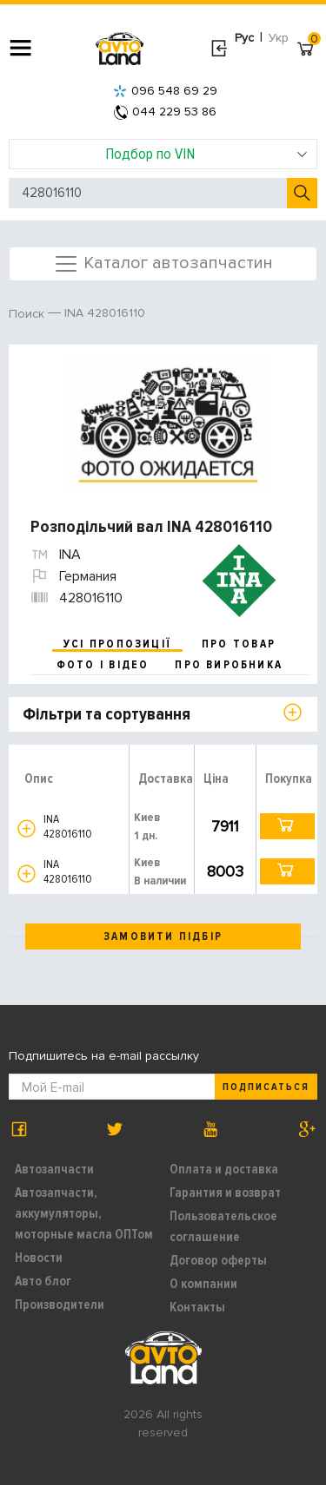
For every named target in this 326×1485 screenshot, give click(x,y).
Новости (39, 1257)
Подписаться (266, 1087)
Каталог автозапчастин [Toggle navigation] (163, 264)
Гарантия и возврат (225, 1192)
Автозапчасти (54, 1169)
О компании (203, 1283)
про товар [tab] (239, 644)
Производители (59, 1304)
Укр (279, 37)
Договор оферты (218, 1260)
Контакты (197, 1307)
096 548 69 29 (165, 90)
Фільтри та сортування (106, 714)
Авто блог (43, 1281)
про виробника (229, 665)
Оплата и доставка (224, 1169)
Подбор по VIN (206, 153)
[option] (165, 422)
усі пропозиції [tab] (117, 644)
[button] (26, 828)
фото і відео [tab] (103, 665)
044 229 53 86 (165, 111)
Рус (244, 37)
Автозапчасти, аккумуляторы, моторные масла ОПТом (84, 1213)
